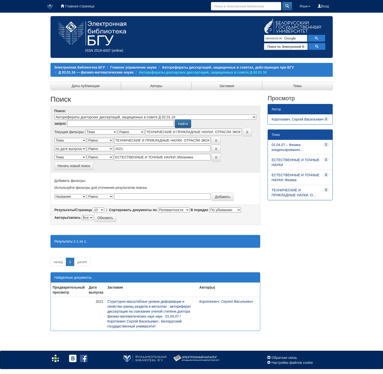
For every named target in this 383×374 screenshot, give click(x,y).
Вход (323, 6)
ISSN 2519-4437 (98, 50)
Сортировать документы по (133, 210)
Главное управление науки (133, 67)
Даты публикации (86, 86)
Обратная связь (284, 358)
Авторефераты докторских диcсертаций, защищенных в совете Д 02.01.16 (203, 72)
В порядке (199, 210)
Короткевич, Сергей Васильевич (226, 301)
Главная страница (77, 6)
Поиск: (60, 111)
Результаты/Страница (73, 210)
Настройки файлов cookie (292, 363)
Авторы (156, 86)
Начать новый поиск (74, 166)
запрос (60, 123)
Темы (297, 86)
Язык (305, 6)
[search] (285, 38)
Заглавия (226, 86)
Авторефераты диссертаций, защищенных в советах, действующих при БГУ (228, 67)
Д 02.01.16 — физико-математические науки (95, 72)
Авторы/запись (67, 218)
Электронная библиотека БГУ (79, 67)
